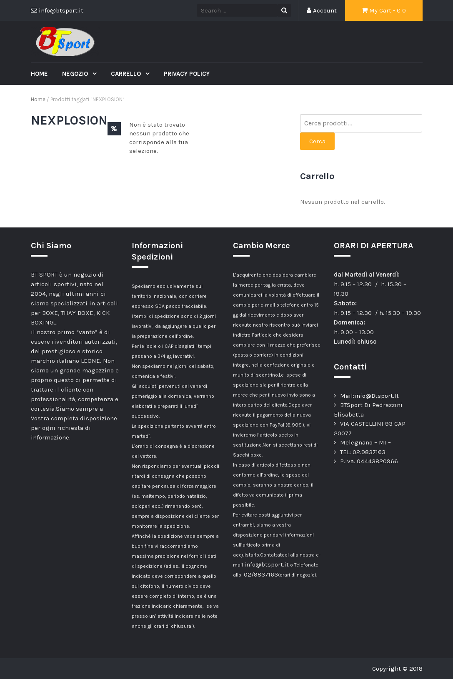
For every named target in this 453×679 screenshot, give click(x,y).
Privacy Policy (187, 73)
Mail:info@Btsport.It (369, 395)
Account (322, 10)
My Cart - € (384, 10)
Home (39, 73)
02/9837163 (261, 574)
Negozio (76, 73)
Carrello (127, 73)
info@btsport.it (266, 564)
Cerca (317, 141)
